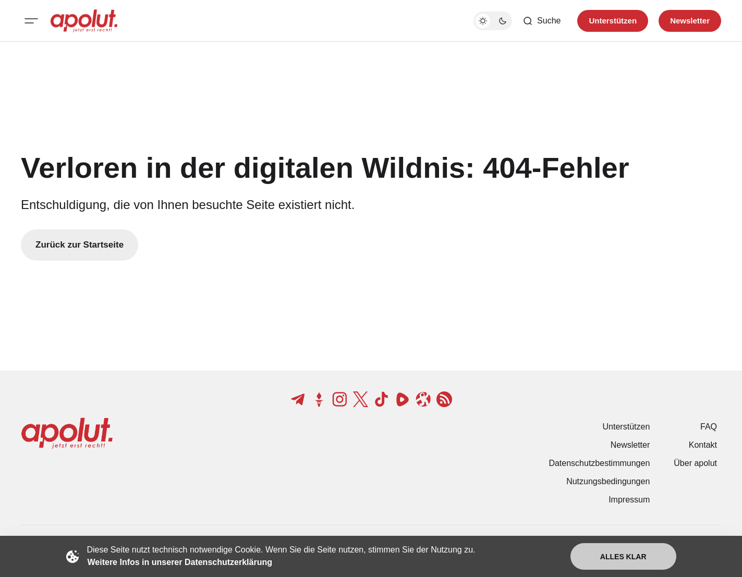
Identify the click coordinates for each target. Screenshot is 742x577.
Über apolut (695, 463)
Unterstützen (626, 426)
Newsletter (630, 444)
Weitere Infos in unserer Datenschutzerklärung (180, 562)
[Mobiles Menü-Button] (31, 20)
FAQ (708, 426)
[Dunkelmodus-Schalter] (492, 20)
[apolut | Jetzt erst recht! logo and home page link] (84, 21)
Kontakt (703, 444)
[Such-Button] (541, 21)
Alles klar (623, 557)
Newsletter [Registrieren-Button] (690, 20)
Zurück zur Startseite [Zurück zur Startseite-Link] (79, 245)
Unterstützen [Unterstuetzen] (613, 20)
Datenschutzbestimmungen (599, 463)
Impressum (629, 499)
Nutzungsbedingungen (608, 481)
